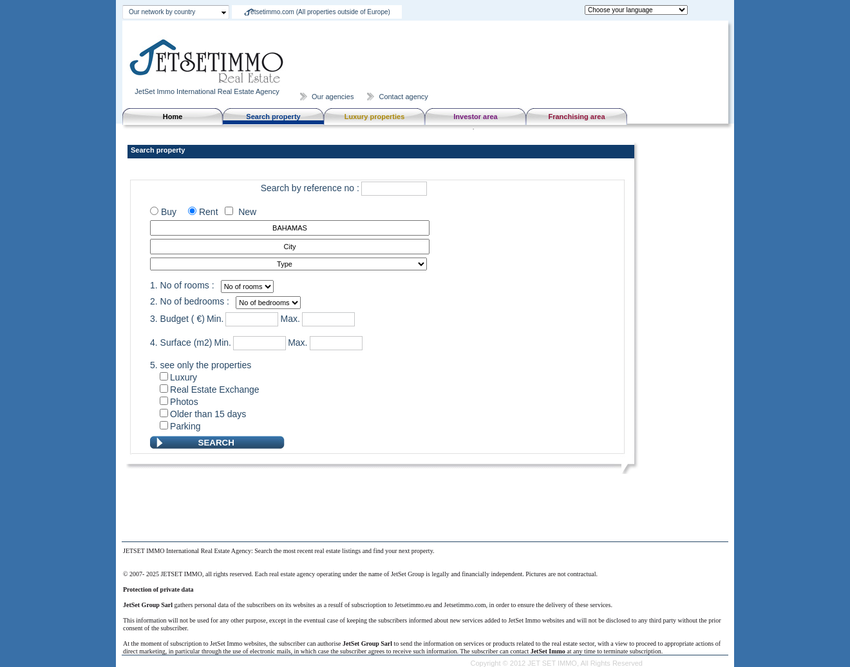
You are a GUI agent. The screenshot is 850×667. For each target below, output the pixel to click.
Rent (209, 212)
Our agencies (333, 96)
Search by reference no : (310, 188)
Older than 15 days (208, 414)
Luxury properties (375, 116)
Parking (185, 426)
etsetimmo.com (320, 11)
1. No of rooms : (182, 285)
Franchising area (576, 116)
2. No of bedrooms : (189, 301)
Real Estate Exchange (215, 389)
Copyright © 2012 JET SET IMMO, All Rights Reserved (556, 663)
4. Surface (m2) (181, 342)
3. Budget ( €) (177, 319)
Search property (273, 116)
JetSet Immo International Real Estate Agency (208, 87)
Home (173, 116)
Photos (184, 402)
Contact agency (403, 96)
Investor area (475, 116)
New (244, 212)
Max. (289, 319)
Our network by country (162, 11)
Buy (167, 212)
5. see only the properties (200, 365)
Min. (215, 319)
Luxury (183, 377)
